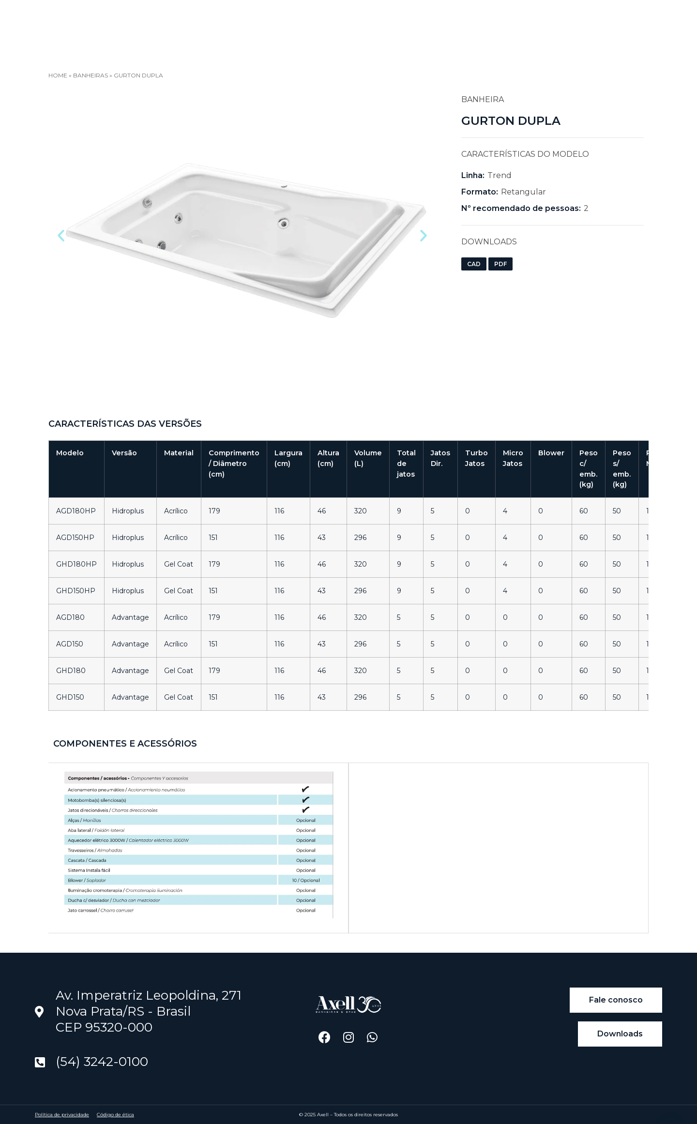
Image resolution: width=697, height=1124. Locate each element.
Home (125, 21)
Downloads (349, 21)
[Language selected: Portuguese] (596, 24)
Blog (230, 21)
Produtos (179, 21)
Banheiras (90, 75)
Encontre (282, 21)
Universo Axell (428, 21)
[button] (61, 235)
